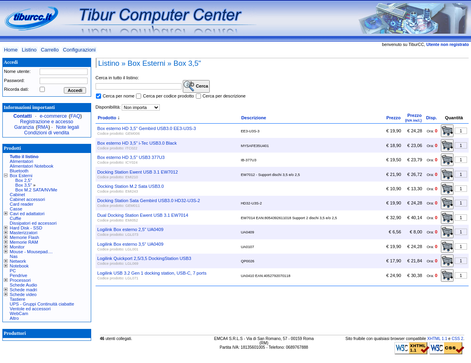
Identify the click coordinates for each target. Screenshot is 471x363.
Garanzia (24, 127)
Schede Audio (23, 285)
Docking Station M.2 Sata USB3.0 (130, 186)
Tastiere (17, 299)
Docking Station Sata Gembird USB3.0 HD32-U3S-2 (148, 200)
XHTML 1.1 (437, 338)
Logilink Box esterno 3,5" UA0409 (130, 244)
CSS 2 (457, 338)
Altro (14, 318)
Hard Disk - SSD (26, 227)
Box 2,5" (23, 180)
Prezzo (393, 117)
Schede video (23, 294)
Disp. (431, 117)
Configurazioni (79, 50)
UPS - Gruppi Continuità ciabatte (42, 304)
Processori (20, 280)
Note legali (67, 127)
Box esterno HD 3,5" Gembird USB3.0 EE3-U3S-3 (146, 128)
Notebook (19, 266)
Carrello (50, 50)
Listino (29, 50)
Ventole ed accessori (30, 308)
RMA (43, 127)
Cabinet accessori (27, 199)
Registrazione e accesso (46, 121)
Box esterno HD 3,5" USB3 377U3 (131, 157)
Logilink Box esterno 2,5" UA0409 (130, 229)
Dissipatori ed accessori (33, 223)
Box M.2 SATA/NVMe (36, 189)
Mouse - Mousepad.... (31, 251)
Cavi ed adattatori (27, 213)
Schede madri (23, 289)
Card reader (22, 204)
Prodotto (107, 117)
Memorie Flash (24, 237)
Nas (14, 256)
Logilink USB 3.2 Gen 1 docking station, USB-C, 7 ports (151, 273)
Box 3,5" (23, 185)
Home (10, 50)
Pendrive (18, 275)
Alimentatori (21, 161)
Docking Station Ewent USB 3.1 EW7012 (137, 172)
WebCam (19, 313)
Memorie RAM (24, 242)
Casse (16, 208)
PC (13, 270)
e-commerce (53, 116)
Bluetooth (19, 170)
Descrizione (253, 117)
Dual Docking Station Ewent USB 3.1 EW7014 (142, 215)
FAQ (75, 116)
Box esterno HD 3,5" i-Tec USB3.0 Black (136, 143)
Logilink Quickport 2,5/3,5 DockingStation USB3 (144, 258)
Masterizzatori (24, 232)
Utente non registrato (447, 44)
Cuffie (15, 218)
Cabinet (17, 194)
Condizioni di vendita (46, 133)
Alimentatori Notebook (32, 166)
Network (18, 261)
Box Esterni (21, 175)
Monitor (17, 247)
